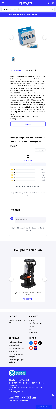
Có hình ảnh (40, 150)
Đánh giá (28, 164)
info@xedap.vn (18, 392)
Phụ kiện (22, 14)
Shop (16, 14)
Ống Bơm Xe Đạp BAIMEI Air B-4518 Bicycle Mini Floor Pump (28, 293)
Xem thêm (28, 124)
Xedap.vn (24, 400)
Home (10, 14)
